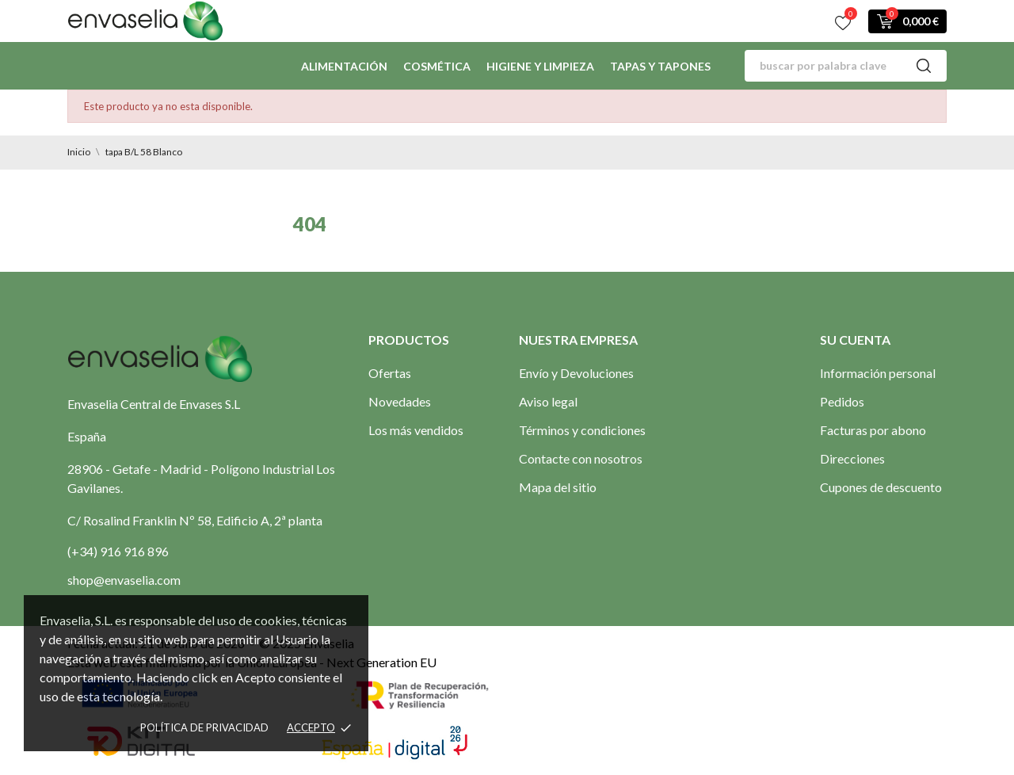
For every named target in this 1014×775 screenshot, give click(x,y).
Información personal (878, 372)
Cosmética (437, 66)
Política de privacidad (204, 727)
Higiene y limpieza (540, 66)
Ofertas (389, 372)
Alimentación (344, 66)
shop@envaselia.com (124, 579)
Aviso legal (548, 401)
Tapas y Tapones (660, 66)
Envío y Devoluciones (576, 372)
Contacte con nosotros (580, 458)
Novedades (399, 401)
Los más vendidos (415, 429)
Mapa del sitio (558, 486)
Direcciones (852, 458)
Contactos (336, 20)
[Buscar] (846, 66)
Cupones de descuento (881, 486)
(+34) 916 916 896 (118, 551)
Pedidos (842, 401)
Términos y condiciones (582, 429)
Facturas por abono (873, 429)
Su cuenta (855, 339)
